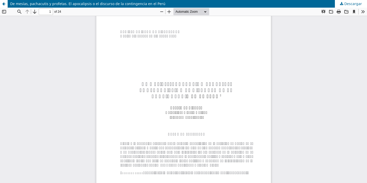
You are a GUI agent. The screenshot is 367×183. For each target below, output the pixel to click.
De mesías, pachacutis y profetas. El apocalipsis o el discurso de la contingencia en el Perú (87, 3)
